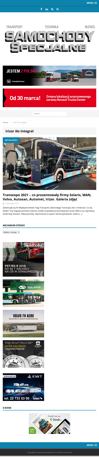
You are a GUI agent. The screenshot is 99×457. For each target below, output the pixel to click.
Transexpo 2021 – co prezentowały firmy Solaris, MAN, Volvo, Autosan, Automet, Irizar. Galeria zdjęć (47, 197)
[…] (80, 214)
